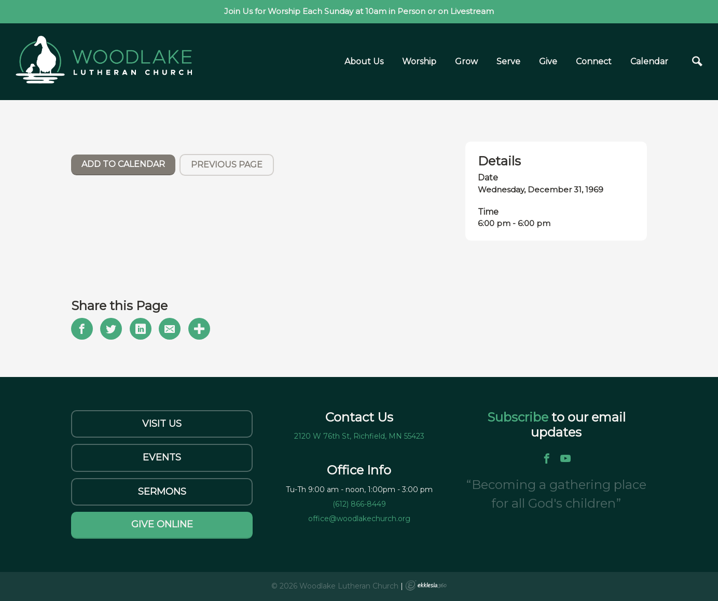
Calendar (649, 61)
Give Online (162, 524)
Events (162, 457)
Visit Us (162, 423)
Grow (466, 61)
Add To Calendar (123, 164)
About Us (363, 61)
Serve (508, 61)
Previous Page (227, 165)
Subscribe (519, 417)
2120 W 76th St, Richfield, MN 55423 (359, 436)
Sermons (162, 491)
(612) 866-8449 (359, 504)
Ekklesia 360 (426, 585)
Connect (594, 61)
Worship (419, 61)
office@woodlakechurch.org (359, 518)
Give (548, 61)
